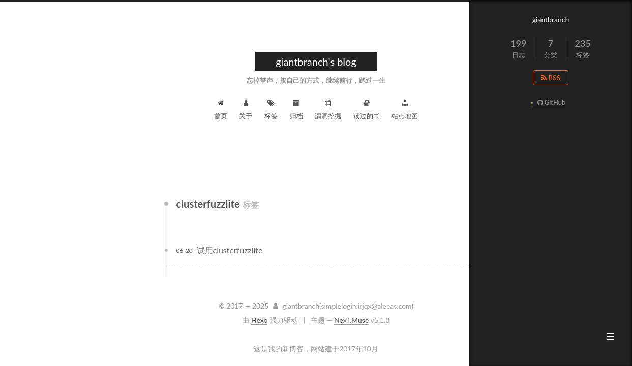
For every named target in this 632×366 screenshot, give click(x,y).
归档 (296, 110)
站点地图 (405, 110)
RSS (551, 77)
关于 (245, 110)
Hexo (259, 320)
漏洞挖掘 (328, 110)
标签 (271, 110)
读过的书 (366, 110)
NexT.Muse (351, 320)
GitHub (550, 102)
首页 (220, 110)
